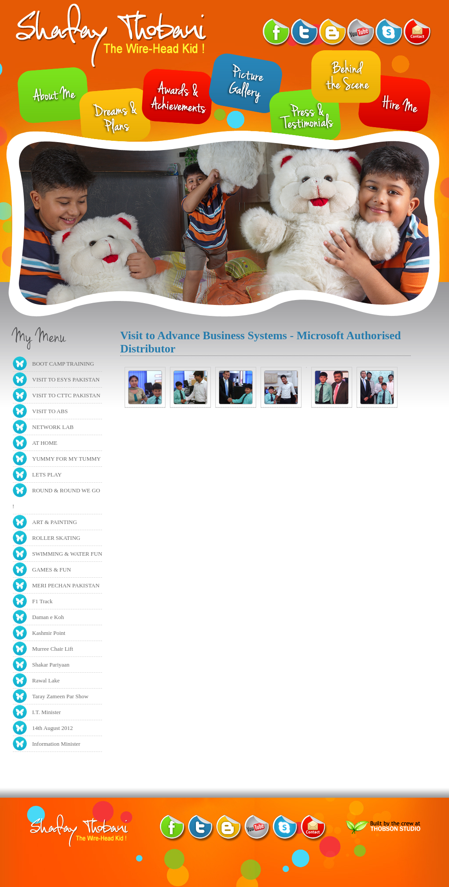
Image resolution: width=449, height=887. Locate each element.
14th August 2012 (52, 728)
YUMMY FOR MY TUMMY (66, 458)
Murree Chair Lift (52, 648)
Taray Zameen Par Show (60, 696)
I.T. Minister (46, 712)
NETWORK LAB (53, 427)
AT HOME (44, 443)
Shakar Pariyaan (51, 664)
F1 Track (42, 601)
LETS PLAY (47, 474)
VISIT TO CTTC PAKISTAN (66, 395)
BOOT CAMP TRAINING (63, 363)
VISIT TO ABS (50, 411)
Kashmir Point (48, 633)
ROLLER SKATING (56, 538)
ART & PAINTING (54, 522)
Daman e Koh (48, 617)
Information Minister (56, 743)
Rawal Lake (45, 680)
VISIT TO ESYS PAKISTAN (65, 379)
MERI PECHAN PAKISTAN (65, 585)
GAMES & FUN (51, 569)
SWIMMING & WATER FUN (67, 553)
